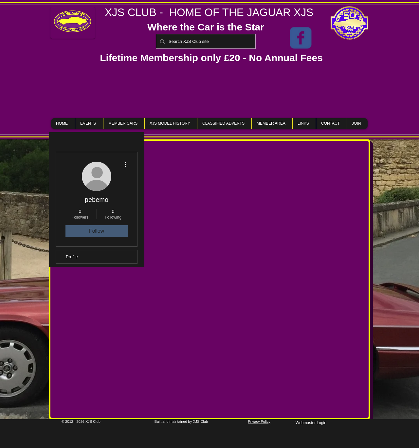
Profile (72, 256)
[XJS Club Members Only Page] (301, 38)
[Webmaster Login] (311, 423)
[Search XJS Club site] (205, 41)
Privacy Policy (259, 421)
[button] (209, 91)
